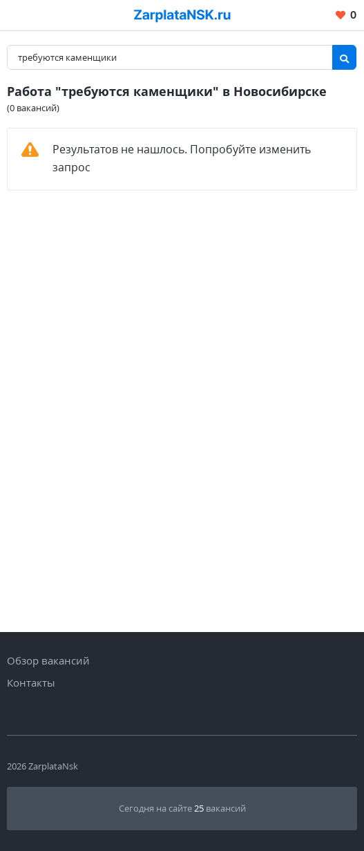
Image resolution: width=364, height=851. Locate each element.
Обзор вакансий (48, 660)
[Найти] (344, 57)
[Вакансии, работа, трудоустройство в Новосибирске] (182, 15)
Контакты (31, 682)
